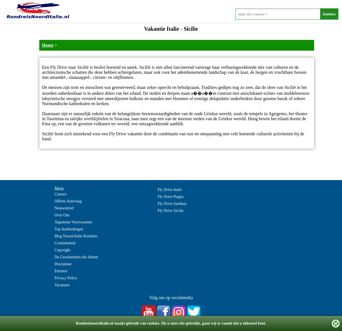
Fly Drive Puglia (170, 197)
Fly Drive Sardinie (171, 204)
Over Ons (62, 215)
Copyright (62, 250)
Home (48, 45)
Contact (60, 194)
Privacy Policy (65, 278)
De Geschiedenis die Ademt (76, 257)
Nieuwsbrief (64, 208)
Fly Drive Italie (169, 190)
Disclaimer (62, 264)
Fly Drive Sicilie (170, 211)
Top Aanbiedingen (68, 229)
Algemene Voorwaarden (73, 222)
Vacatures (62, 285)
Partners (60, 271)
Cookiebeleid (64, 243)
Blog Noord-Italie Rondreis (75, 236)
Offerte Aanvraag (68, 201)
